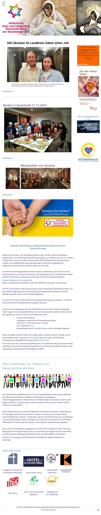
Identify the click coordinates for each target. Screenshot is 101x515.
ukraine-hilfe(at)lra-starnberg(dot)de (17, 280)
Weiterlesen (8, 91)
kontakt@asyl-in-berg (28, 337)
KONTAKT (42, 340)
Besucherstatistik (48, 509)
